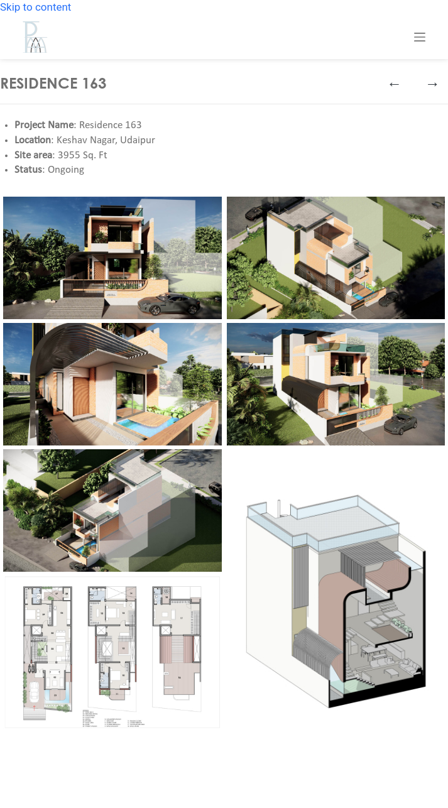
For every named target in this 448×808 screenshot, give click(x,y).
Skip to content (35, 7)
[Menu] (419, 37)
